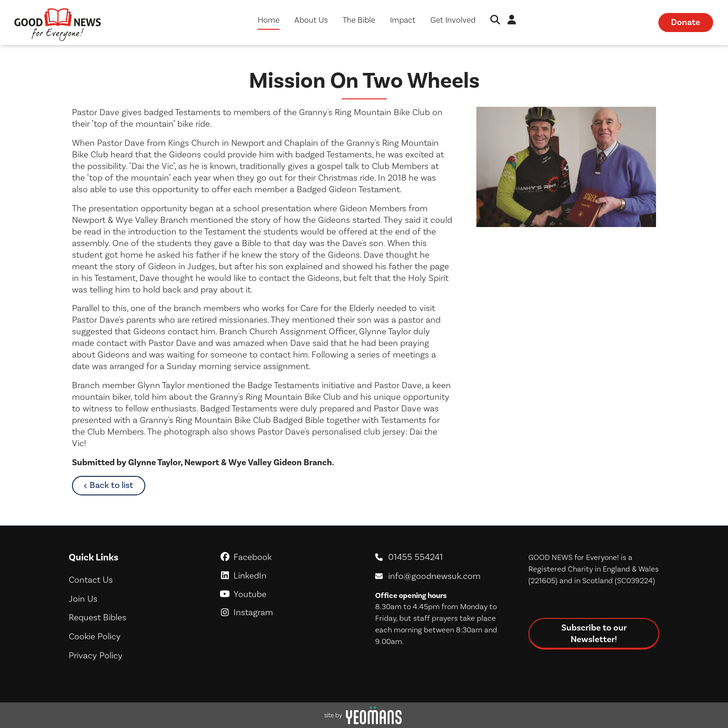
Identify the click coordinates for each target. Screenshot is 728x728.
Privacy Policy (96, 655)
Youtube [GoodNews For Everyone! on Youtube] (288, 594)
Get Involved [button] (452, 20)
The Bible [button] (359, 20)
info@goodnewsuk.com (434, 576)
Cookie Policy (95, 636)
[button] (495, 20)
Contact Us (91, 579)
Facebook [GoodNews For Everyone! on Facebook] (288, 557)
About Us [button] (311, 20)
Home (269, 20)
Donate (685, 22)
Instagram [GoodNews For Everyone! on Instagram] (288, 612)
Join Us (83, 598)
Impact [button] (403, 20)
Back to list (117, 485)
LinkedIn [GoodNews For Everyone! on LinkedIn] (288, 575)
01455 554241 (415, 557)
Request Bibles (97, 617)
